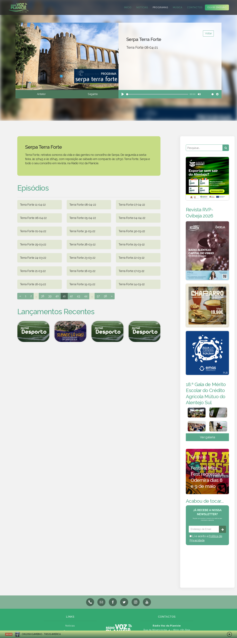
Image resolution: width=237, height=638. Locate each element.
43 (78, 296)
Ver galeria (207, 437)
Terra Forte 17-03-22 (131, 271)
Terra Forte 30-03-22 (131, 231)
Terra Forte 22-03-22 (131, 257)
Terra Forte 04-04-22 (131, 218)
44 (86, 296)
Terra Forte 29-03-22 (33, 244)
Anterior (41, 94)
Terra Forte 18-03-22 (82, 271)
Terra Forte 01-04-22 (33, 231)
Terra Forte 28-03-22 (82, 244)
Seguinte (93, 94)
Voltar (208, 33)
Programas (158, 7)
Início (125, 7)
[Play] (122, 94)
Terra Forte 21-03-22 (33, 271)
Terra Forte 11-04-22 (33, 204)
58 (105, 296)
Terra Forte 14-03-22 (131, 284)
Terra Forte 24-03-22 (33, 257)
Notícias (140, 7)
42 (71, 296)
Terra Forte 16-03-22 (33, 284)
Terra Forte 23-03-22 (82, 257)
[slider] (157, 94)
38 (42, 296)
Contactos (192, 7)
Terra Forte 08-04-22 (82, 204)
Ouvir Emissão (214, 7)
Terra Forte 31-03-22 (82, 231)
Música (175, 7)
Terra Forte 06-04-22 (33, 218)
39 (49, 296)
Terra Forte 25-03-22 (131, 244)
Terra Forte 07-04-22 (131, 204)
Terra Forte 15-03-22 (82, 284)
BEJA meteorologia (207, 562)
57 (98, 296)
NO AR (9, 634)
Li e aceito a (206, 538)
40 (57, 296)
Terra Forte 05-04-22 (82, 218)
